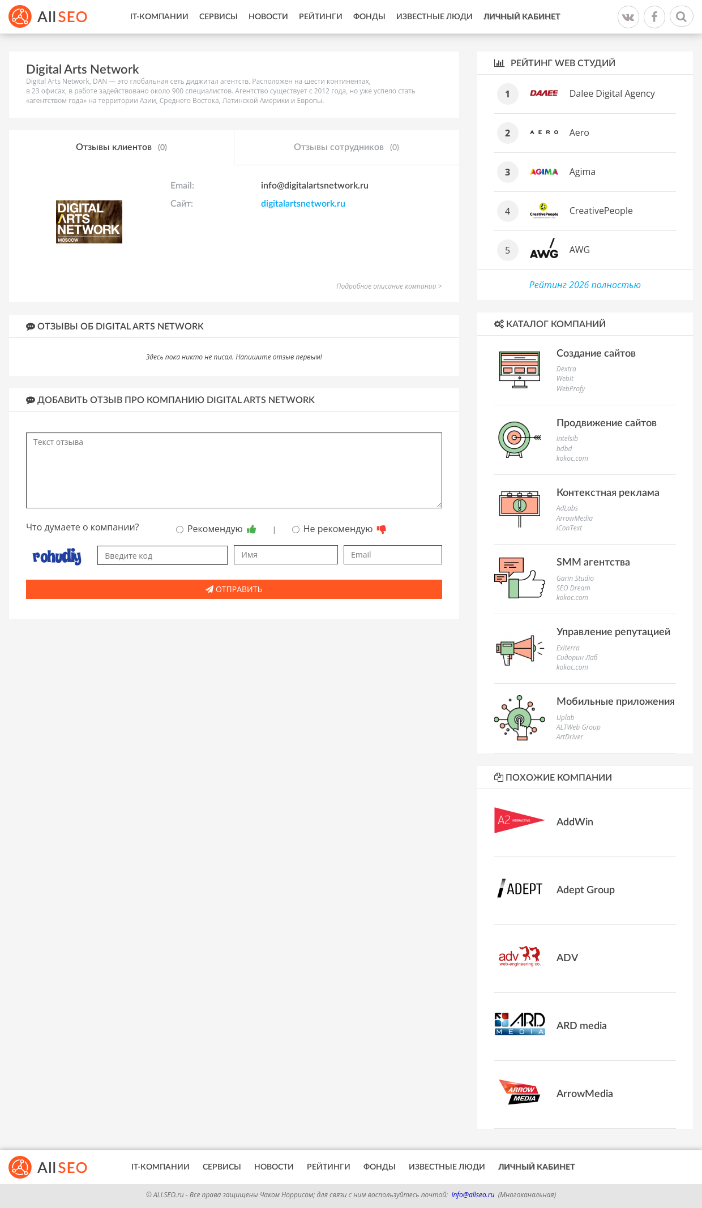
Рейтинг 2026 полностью (585, 285)
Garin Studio (575, 578)
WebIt (565, 378)
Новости (268, 17)
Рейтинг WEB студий (554, 63)
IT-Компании (159, 17)
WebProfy (571, 388)
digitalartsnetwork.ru (303, 203)
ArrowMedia (575, 518)
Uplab (566, 717)
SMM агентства (593, 563)
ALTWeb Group (579, 727)
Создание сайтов (596, 354)
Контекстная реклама (608, 493)
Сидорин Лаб (577, 657)
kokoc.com (572, 458)
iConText (569, 528)
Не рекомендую (339, 528)
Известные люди (434, 17)
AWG (580, 249)
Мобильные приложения (616, 702)
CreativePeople (601, 210)
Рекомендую (216, 528)
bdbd (564, 448)
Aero (579, 132)
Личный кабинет (521, 17)
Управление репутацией (613, 632)
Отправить (234, 589)
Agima (583, 171)
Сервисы (218, 17)
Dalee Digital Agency (612, 93)
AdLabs (567, 508)
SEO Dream (573, 588)
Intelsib (567, 438)
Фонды (369, 17)
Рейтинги (321, 17)
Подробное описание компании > (389, 286)
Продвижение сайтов (607, 423)
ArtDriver (570, 737)
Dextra (566, 369)
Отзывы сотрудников (346, 148)
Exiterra (568, 648)
